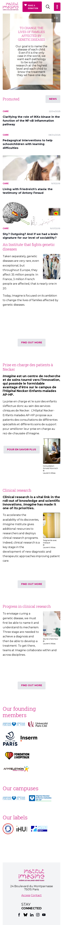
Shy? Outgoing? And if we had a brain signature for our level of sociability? (30, 235)
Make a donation (33, 7)
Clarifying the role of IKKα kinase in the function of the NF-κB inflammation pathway (31, 120)
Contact (36, 895)
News (53, 98)
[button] (57, 7)
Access (25, 895)
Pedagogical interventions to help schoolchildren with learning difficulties (27, 144)
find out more (31, 342)
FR (56, 18)
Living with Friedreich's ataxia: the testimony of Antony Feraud (28, 191)
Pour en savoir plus (21, 449)
